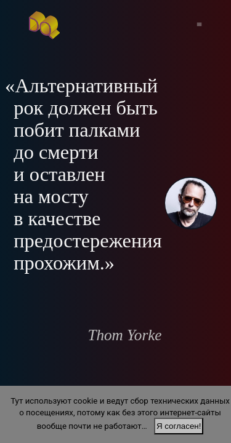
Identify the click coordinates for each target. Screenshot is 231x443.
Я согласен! (178, 426)
